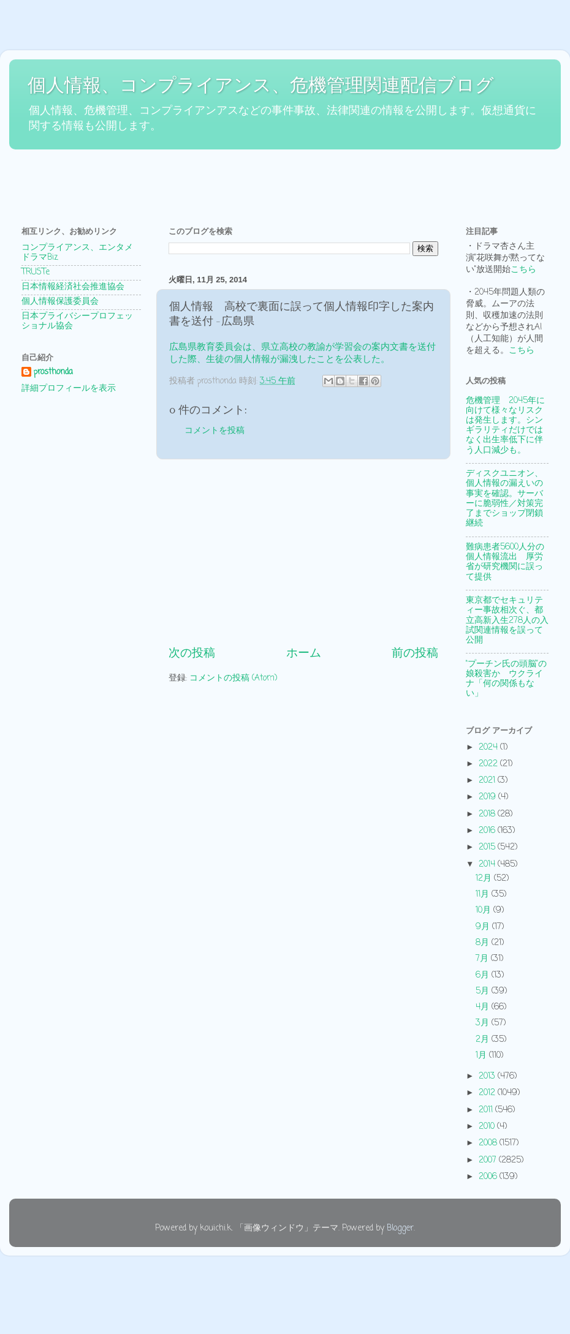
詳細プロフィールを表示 (68, 388)
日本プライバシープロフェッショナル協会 (77, 321)
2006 (489, 1176)
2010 (488, 1126)
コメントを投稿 (214, 430)
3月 (484, 1023)
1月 (482, 1055)
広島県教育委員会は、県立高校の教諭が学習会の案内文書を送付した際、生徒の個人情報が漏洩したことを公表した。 (302, 354)
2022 (489, 764)
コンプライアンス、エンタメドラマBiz (77, 252)
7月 (483, 958)
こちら (523, 269)
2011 (487, 1110)
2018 (488, 814)
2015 (488, 847)
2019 (488, 797)
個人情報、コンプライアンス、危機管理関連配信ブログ (261, 85)
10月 (484, 910)
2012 (488, 1093)
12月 (485, 878)
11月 (484, 894)
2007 (489, 1160)
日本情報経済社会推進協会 (72, 287)
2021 (488, 780)
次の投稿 (192, 653)
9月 (484, 927)
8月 (484, 942)
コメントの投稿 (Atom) (233, 678)
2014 (488, 864)
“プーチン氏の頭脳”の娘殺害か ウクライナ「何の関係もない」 (506, 679)
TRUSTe (35, 272)
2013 (488, 1076)
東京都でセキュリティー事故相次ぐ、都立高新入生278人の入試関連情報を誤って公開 (507, 620)
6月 (484, 975)
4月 (484, 1007)
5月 (484, 991)
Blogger (400, 1228)
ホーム (303, 653)
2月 (484, 1039)
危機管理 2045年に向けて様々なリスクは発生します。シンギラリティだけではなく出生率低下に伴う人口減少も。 (505, 425)
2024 (489, 747)
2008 (489, 1143)
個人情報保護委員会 (60, 301)
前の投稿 (415, 653)
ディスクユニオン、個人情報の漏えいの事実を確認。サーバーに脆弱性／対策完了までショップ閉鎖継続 (504, 498)
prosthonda (53, 373)
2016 (488, 830)
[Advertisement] (232, 181)
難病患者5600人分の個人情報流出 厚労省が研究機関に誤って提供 (505, 562)
